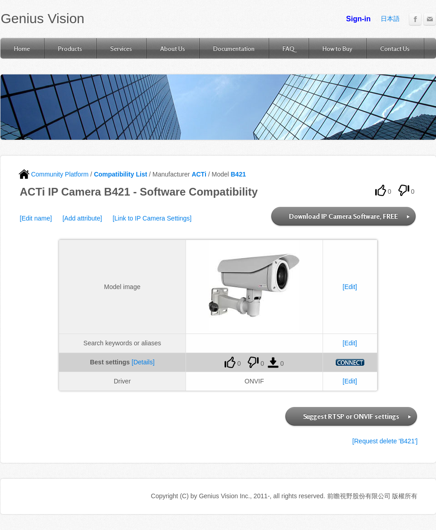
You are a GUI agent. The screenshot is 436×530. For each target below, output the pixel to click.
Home (22, 48)
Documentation (234, 48)
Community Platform (54, 174)
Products (70, 48)
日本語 (390, 18)
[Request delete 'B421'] (385, 441)
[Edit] (350, 286)
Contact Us (395, 48)
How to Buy (337, 48)
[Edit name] (36, 218)
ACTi (198, 174)
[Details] (143, 362)
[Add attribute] (82, 218)
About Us (172, 48)
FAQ (288, 48)
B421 (238, 174)
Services (121, 48)
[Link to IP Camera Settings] (152, 218)
